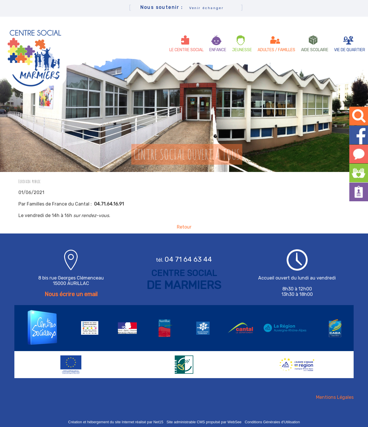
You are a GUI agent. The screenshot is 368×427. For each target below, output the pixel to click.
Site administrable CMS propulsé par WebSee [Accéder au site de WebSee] (203, 422)
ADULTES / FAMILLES (276, 49)
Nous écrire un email (71, 294)
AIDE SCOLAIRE (314, 49)
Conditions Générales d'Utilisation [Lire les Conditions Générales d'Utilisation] (272, 422)
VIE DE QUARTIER (349, 49)
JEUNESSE (242, 49)
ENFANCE (217, 49)
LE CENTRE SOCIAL (186, 49)
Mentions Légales (335, 397)
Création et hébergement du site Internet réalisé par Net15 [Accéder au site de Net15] (115, 422)
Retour (184, 229)
